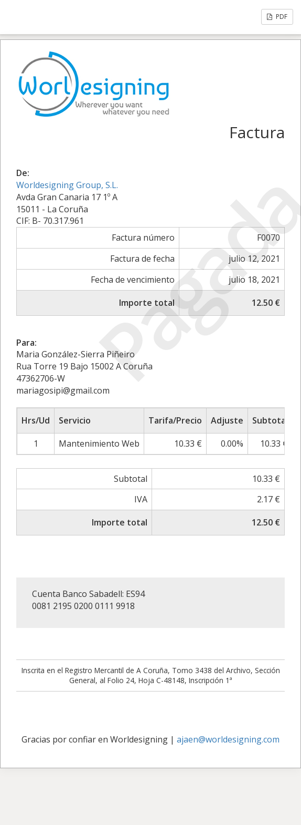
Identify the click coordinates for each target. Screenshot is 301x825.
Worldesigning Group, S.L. (67, 185)
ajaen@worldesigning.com (228, 739)
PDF (277, 16)
